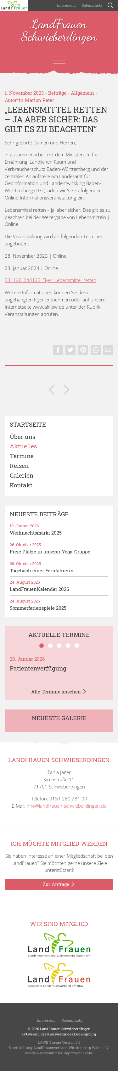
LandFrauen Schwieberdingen (59, 30)
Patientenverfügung (38, 668)
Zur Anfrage (59, 884)
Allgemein (82, 93)
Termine (22, 456)
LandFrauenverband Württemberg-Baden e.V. (72, 1047)
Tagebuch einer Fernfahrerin (42, 570)
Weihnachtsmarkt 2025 (36, 533)
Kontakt (21, 485)
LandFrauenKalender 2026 (39, 589)
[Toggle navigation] (59, 60)
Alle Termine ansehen (59, 691)
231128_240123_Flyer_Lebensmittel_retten (50, 280)
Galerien (21, 475)
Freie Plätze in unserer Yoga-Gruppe (50, 551)
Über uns (22, 436)
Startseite (28, 424)
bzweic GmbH (81, 1053)
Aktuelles (23, 446)
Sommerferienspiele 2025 (38, 608)
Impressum (66, 5)
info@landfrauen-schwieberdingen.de (66, 806)
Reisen (19, 465)
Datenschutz (91, 5)
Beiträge (57, 93)
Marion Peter (39, 100)
